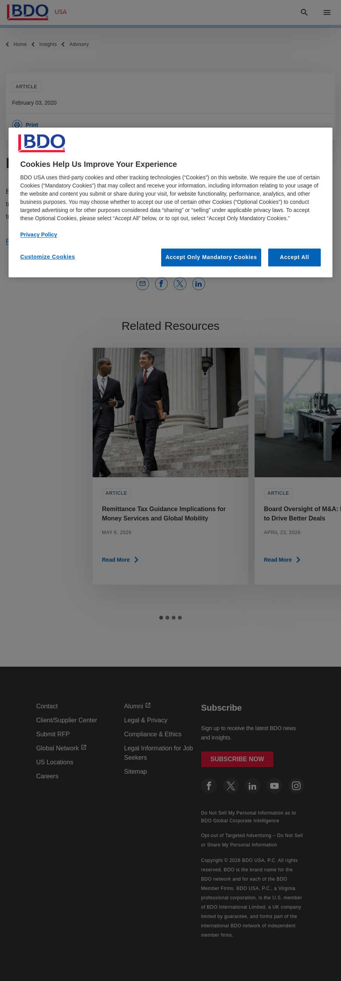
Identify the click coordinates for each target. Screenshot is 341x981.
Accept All (294, 257)
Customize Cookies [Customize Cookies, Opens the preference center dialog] (47, 257)
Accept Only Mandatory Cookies (211, 257)
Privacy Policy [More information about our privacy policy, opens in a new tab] (38, 234)
